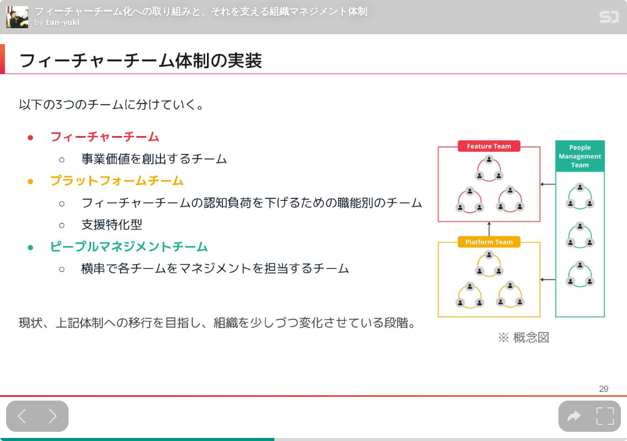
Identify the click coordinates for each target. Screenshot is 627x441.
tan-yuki (62, 22)
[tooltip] (574, 416)
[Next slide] (53, 416)
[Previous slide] (22, 416)
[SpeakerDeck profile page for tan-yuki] (17, 17)
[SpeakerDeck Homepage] (609, 19)
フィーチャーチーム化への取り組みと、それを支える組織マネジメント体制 (200, 11)
